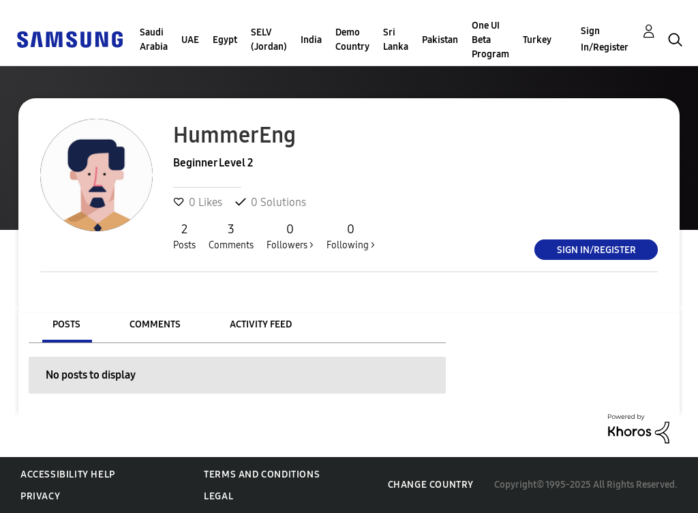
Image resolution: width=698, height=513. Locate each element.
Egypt (225, 40)
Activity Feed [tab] (261, 324)
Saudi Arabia (154, 40)
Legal (218, 496)
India (311, 40)
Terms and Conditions (262, 474)
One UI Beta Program (490, 40)
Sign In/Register (604, 39)
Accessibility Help (67, 474)
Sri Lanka (395, 40)
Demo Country (352, 40)
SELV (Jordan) (269, 40)
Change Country (431, 484)
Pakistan (440, 40)
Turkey (537, 40)
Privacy (40, 496)
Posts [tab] (66, 324)
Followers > (290, 236)
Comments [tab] (155, 324)
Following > (351, 236)
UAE (190, 40)
